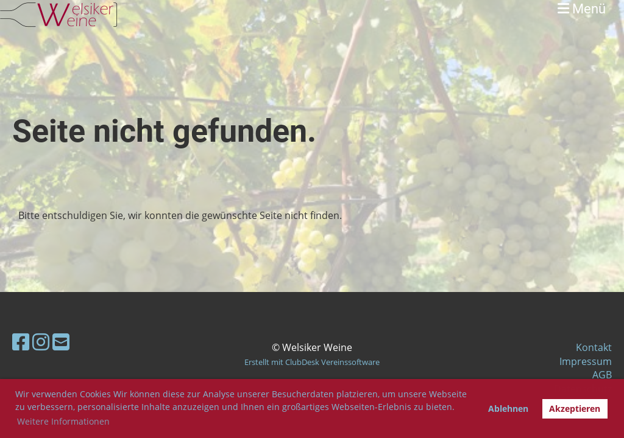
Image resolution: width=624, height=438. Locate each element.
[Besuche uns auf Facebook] (20, 341)
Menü (582, 8)
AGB (602, 374)
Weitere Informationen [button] (63, 421)
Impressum (585, 361)
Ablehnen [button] (508, 408)
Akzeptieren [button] (574, 408)
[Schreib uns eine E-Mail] (60, 341)
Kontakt (594, 347)
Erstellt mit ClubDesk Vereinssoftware (312, 361)
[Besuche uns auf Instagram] (40, 341)
